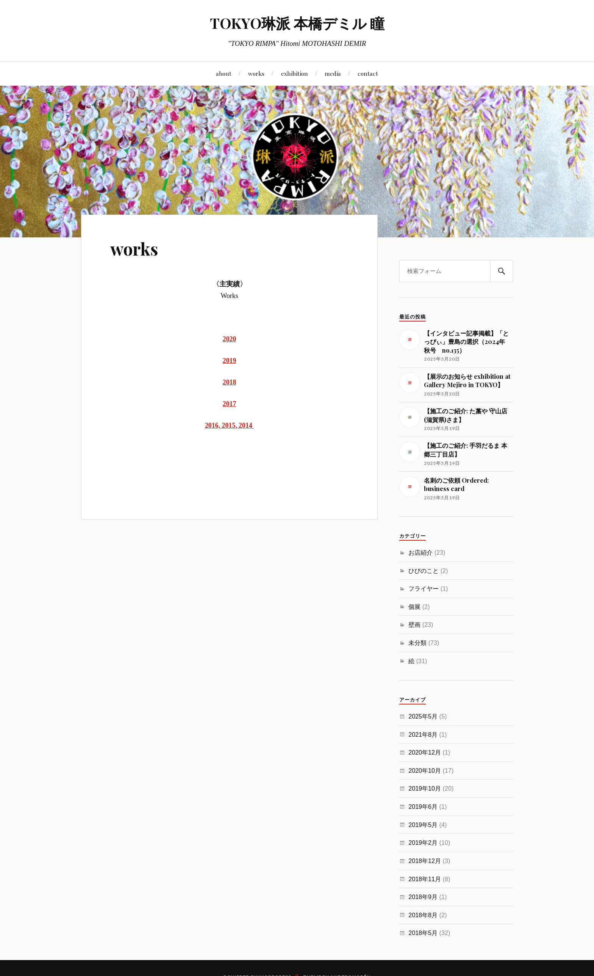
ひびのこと (423, 570)
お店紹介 (420, 552)
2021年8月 (423, 734)
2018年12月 (424, 860)
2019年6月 (423, 806)
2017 (229, 404)
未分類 (417, 642)
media (333, 73)
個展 (414, 606)
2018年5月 (423, 932)
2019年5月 (423, 824)
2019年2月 (423, 842)
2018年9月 (423, 896)
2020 (229, 339)
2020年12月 (424, 752)
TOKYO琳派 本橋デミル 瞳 (297, 23)
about (223, 73)
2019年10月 (424, 788)
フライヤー (423, 588)
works (256, 73)
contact (368, 73)
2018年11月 (424, 879)
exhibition (294, 73)
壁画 (414, 624)
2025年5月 (423, 716)
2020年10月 (424, 770)
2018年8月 (423, 915)
